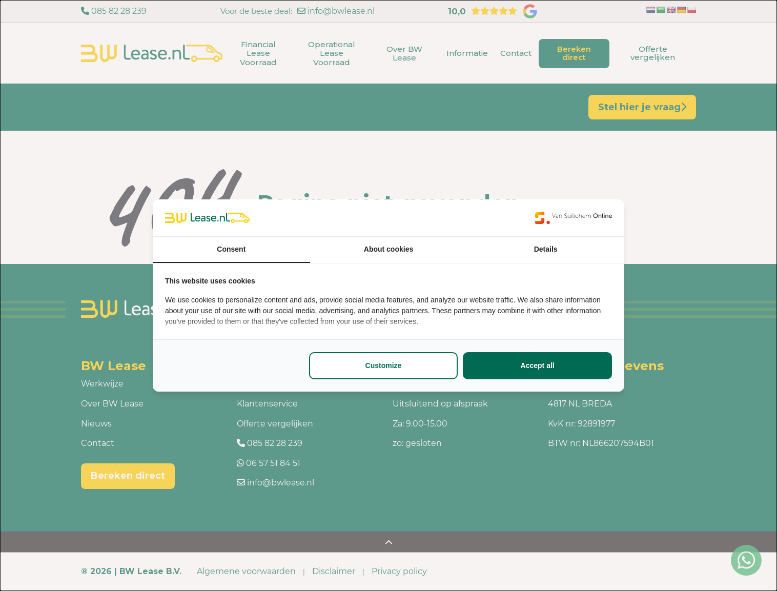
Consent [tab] (231, 249)
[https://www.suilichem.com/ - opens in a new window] (573, 218)
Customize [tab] (383, 365)
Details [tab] (546, 249)
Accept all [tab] (538, 365)
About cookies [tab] (388, 249)
